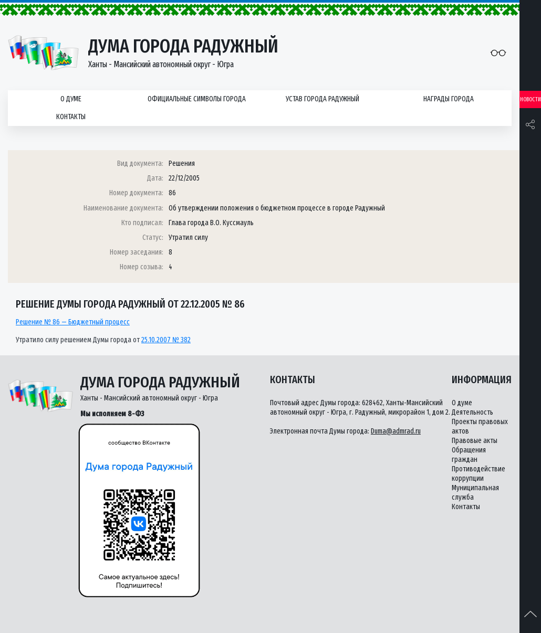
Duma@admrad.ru (396, 431)
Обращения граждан (469, 455)
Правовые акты (474, 440)
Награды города (448, 98)
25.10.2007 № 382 (166, 339)
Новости (530, 99)
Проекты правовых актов (480, 426)
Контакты (71, 116)
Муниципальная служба (475, 492)
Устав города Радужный (322, 98)
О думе (70, 98)
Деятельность (472, 412)
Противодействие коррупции (478, 474)
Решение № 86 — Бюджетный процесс (73, 322)
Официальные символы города (197, 98)
